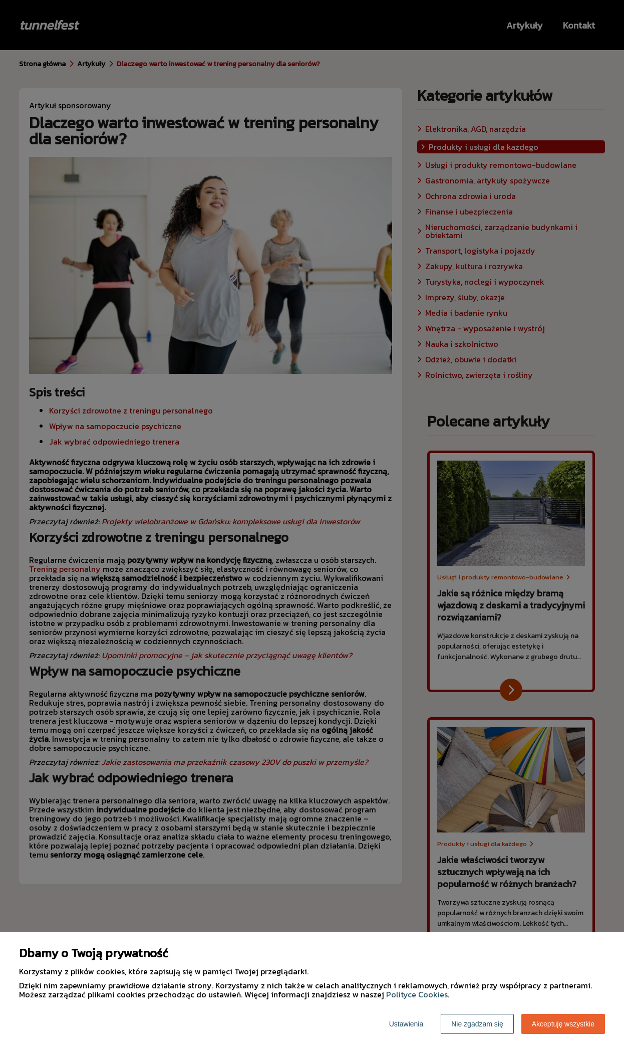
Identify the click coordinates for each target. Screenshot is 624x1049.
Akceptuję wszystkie (563, 1024)
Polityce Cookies (417, 994)
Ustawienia (406, 1024)
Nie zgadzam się (477, 1024)
